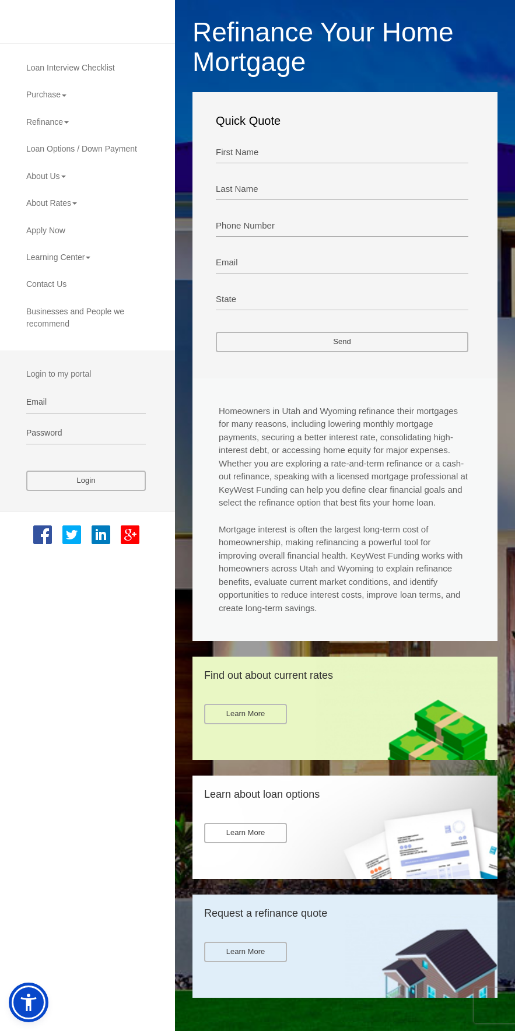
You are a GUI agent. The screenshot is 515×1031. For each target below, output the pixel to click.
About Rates (51, 203)
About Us (46, 176)
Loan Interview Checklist (70, 67)
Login (86, 480)
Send (342, 341)
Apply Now (45, 230)
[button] (28, 1002)
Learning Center (58, 257)
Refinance (47, 122)
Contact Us (46, 284)
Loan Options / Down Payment (81, 148)
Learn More (245, 713)
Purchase (46, 94)
